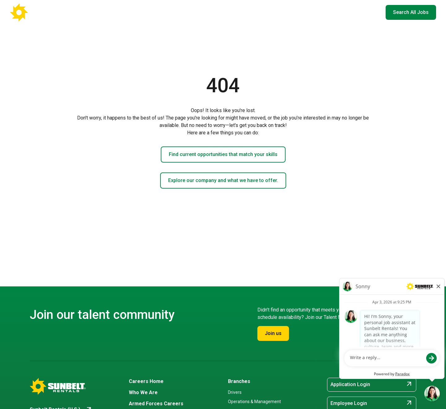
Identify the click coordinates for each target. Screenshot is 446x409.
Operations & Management (254, 401)
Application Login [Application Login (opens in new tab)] (371, 384)
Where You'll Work (207, 12)
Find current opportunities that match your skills (223, 154)
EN (371, 12)
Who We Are (251, 12)
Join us (273, 333)
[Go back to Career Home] (40, 12)
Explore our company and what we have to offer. (223, 180)
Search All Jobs (411, 12)
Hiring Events (340, 12)
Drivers (235, 392)
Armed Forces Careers (295, 12)
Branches (239, 381)
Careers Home (161, 12)
